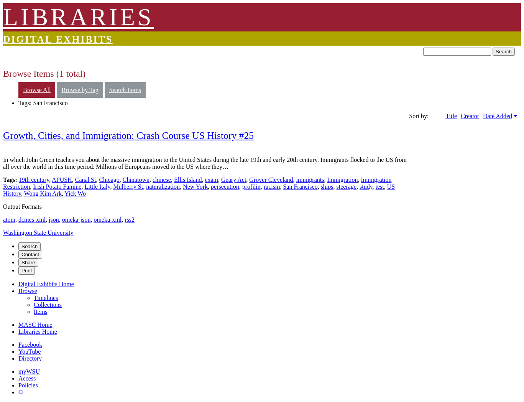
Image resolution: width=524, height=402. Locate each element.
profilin (251, 186)
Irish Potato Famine (57, 186)
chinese (162, 179)
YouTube (29, 351)
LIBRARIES (78, 17)
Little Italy (97, 186)
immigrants (310, 179)
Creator (470, 116)
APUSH (62, 179)
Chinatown (136, 179)
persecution (225, 186)
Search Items (125, 90)
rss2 (130, 219)
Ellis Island (188, 179)
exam (211, 179)
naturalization (163, 186)
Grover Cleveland (271, 179)
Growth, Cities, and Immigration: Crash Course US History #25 (128, 135)
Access (27, 378)
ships (327, 186)
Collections (48, 305)
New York (195, 186)
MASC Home (35, 324)
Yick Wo (75, 193)
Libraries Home (37, 331)
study (366, 186)
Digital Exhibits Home (46, 284)
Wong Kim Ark (43, 193)
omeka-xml (108, 219)
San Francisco (300, 186)
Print (26, 270)
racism (272, 186)
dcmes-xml (32, 219)
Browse (27, 291)
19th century (34, 179)
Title (451, 116)
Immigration (342, 179)
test (380, 186)
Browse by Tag (79, 90)
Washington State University (38, 232)
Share (28, 262)
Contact (30, 254)
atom (9, 219)
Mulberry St (128, 186)
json (54, 219)
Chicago (109, 179)
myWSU (29, 371)
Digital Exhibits (58, 39)
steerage (346, 186)
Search (504, 51)
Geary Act (233, 179)
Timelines (46, 298)
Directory (30, 358)
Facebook (30, 344)
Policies (28, 385)
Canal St (85, 179)
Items (41, 311)
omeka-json (76, 219)
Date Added (497, 116)
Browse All (37, 90)
